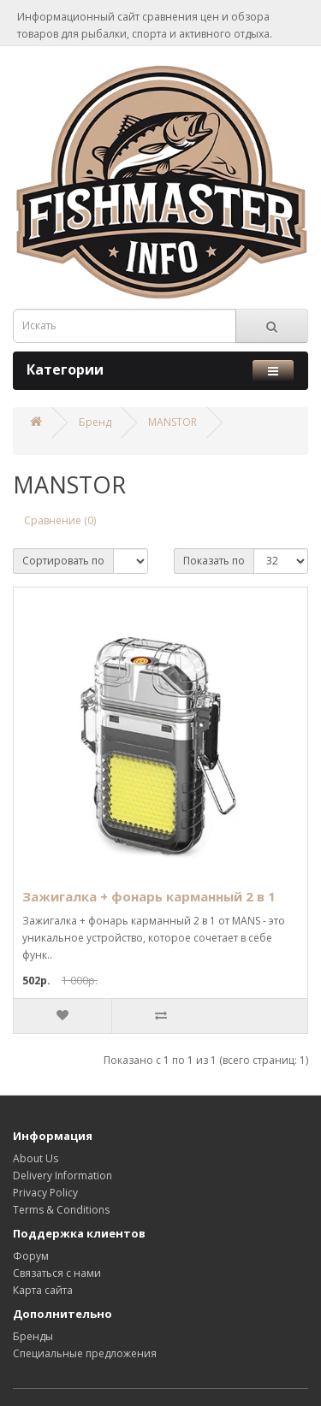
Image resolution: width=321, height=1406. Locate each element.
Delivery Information (62, 1175)
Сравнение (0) (60, 520)
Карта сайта (43, 1290)
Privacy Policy (45, 1192)
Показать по (214, 560)
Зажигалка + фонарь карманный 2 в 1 (149, 896)
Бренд (95, 422)
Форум (31, 1256)
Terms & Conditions (61, 1209)
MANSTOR (172, 422)
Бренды (33, 1336)
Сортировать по (63, 560)
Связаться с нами (57, 1273)
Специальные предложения (85, 1353)
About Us (35, 1158)
